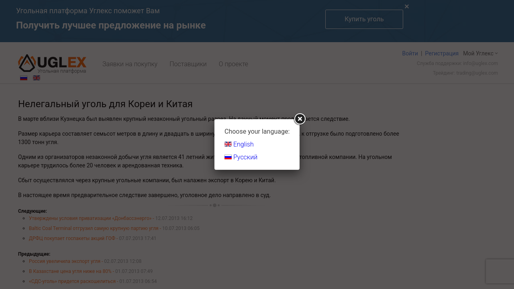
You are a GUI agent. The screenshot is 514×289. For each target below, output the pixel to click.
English (239, 144)
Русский (240, 157)
